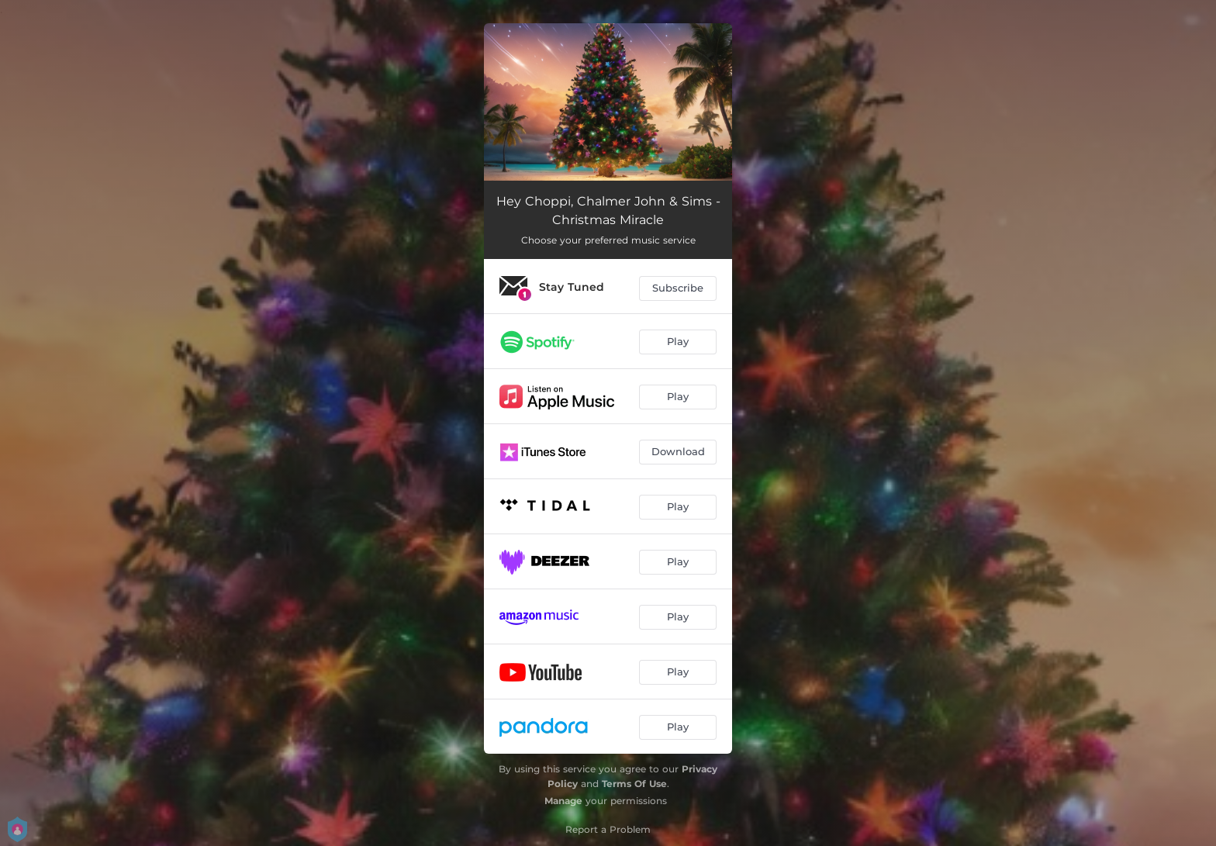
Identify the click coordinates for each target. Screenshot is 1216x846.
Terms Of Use (634, 783)
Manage (563, 800)
